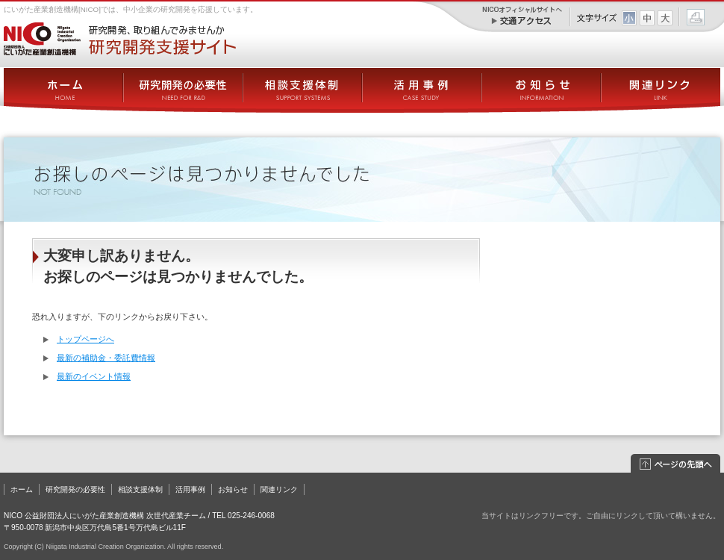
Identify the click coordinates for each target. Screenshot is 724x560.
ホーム (21, 489)
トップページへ (85, 339)
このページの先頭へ (675, 464)
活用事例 (190, 489)
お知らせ (233, 489)
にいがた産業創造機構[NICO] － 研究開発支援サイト (120, 38)
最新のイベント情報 (94, 376)
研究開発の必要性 (75, 489)
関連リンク (279, 489)
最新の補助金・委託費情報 (106, 357)
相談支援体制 (140, 489)
